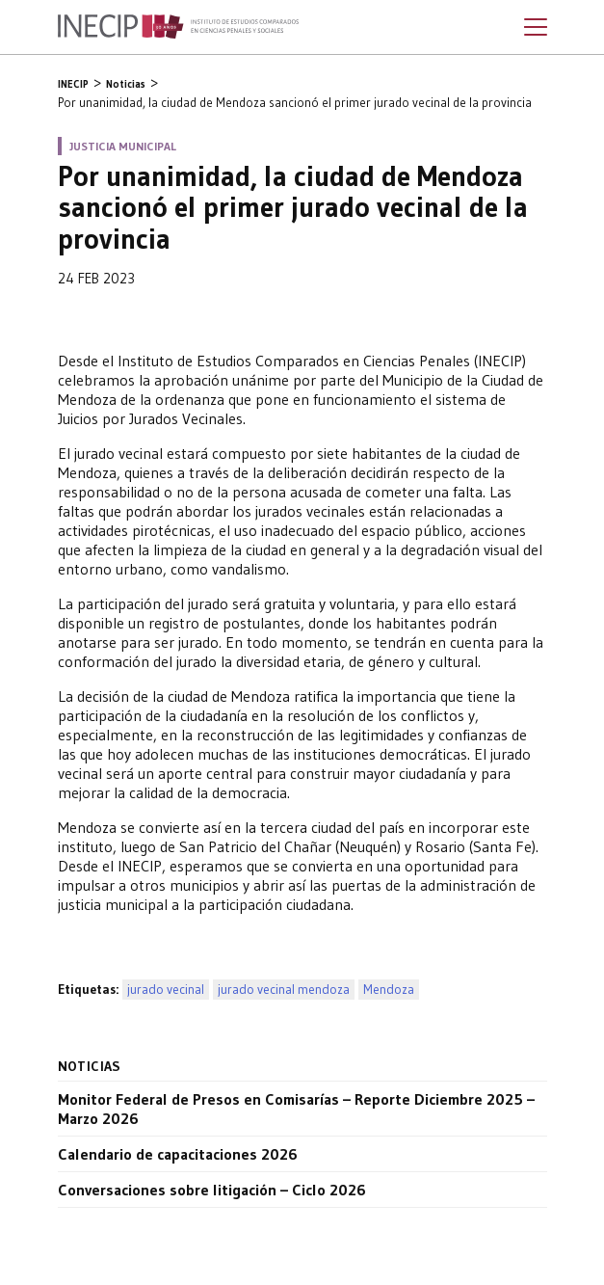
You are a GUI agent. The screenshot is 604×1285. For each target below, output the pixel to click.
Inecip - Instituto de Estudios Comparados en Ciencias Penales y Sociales (178, 27)
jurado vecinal (165, 989)
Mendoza (388, 989)
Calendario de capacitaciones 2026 (178, 1154)
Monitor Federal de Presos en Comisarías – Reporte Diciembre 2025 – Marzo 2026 (296, 1108)
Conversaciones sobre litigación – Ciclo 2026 (212, 1189)
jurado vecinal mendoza (284, 989)
